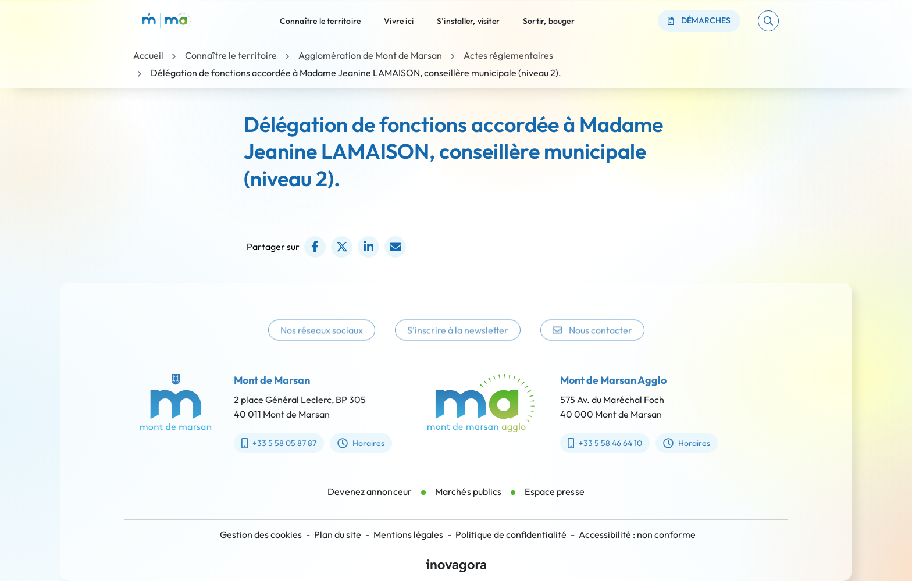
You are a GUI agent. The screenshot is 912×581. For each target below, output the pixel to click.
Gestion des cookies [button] (261, 534)
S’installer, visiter (468, 20)
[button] (768, 20)
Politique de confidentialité (511, 534)
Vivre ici (399, 20)
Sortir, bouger (549, 20)
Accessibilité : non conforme (637, 534)
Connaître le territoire (320, 20)
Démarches (699, 20)
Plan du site (337, 534)
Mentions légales (408, 534)
